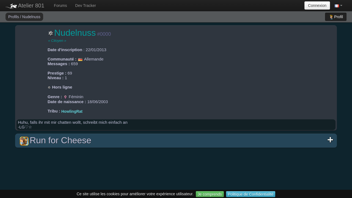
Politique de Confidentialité (251, 194)
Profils (14, 17)
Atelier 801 (25, 5)
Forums (60, 5)
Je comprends (210, 194)
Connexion (317, 5)
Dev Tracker (85, 5)
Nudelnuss (31, 17)
